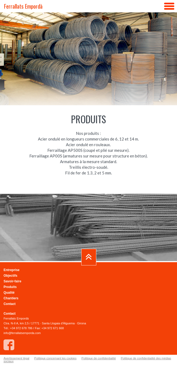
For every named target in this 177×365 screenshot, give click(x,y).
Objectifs (10, 276)
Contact (9, 304)
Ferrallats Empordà (23, 6)
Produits (10, 287)
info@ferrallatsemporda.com (22, 333)
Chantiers (10, 298)
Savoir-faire (12, 281)
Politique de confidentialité (99, 358)
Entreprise (11, 270)
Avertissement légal (16, 358)
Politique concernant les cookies (55, 358)
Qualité (9, 292)
